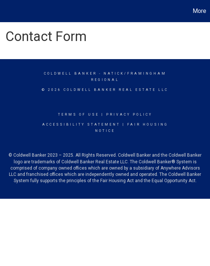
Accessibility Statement (81, 124)
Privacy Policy (129, 114)
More (199, 10)
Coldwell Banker (70, 73)
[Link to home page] (6, 11)
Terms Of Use (78, 114)
